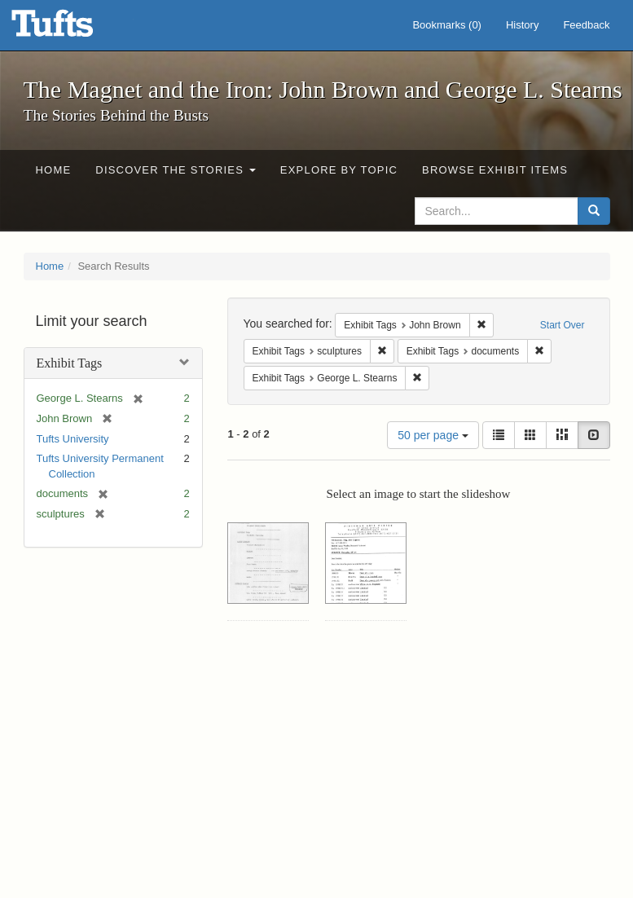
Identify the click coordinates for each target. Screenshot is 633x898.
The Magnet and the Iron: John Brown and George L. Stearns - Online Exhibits (72, 28)
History (522, 25)
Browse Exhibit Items (495, 170)
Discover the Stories (175, 170)
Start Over (562, 325)
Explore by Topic (339, 170)
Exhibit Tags (70, 363)
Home (54, 170)
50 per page (433, 435)
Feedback (586, 25)
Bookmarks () (446, 25)
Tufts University (73, 439)
